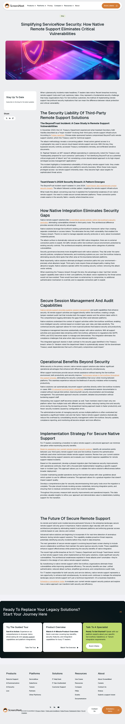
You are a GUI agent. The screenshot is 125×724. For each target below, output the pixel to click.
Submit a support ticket (106, 695)
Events (77, 695)
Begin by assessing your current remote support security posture (66, 449)
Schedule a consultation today (52, 581)
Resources (68, 6)
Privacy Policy (40, 711)
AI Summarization (12, 683)
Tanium (32, 687)
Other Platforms (35, 695)
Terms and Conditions (53, 711)
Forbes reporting (57, 135)
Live (7, 691)
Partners (32, 691)
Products (30, 6)
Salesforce (33, 683)
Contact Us (102, 687)
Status (100, 691)
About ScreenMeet (105, 679)
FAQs (77, 691)
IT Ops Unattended (59, 683)
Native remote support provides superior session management (65, 310)
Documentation (80, 699)
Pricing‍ (50, 6)
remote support (29, 637)
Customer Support (59, 687)
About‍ (77, 6)
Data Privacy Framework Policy (71, 711)
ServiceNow (33, 679)
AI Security (10, 687)
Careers (101, 683)
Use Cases (79, 679)
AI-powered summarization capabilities (67, 389)
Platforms (40, 6)
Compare (57, 6)
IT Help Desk (56, 679)
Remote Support (12, 679)
